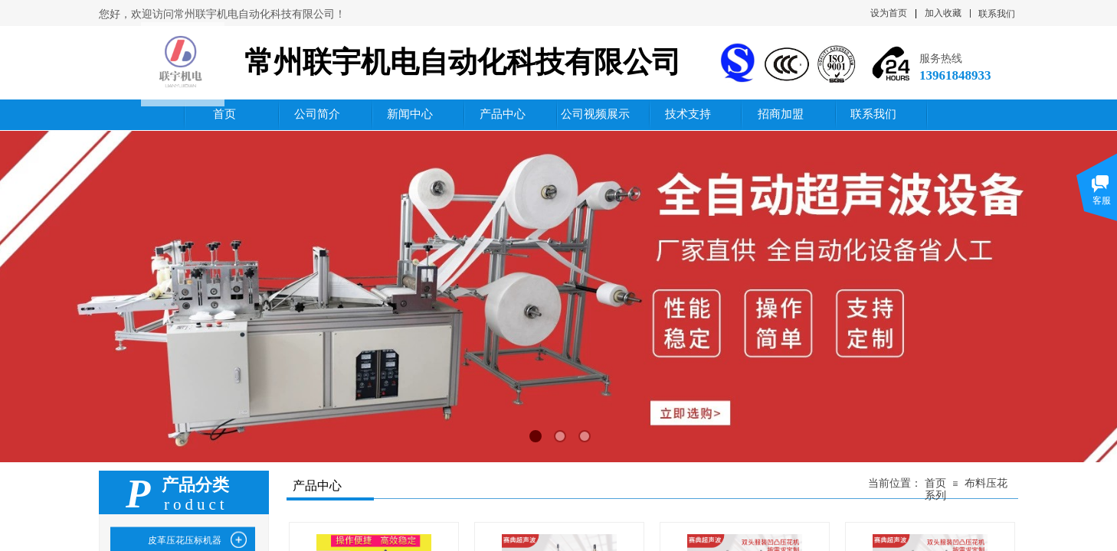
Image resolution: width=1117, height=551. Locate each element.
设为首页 (888, 13)
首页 (935, 483)
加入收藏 (943, 13)
